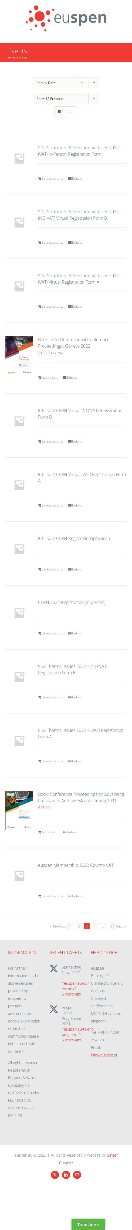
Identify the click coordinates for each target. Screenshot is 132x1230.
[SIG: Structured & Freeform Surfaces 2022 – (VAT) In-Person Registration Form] (19, 158)
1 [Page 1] (71, 926)
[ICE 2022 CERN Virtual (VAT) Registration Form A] (19, 485)
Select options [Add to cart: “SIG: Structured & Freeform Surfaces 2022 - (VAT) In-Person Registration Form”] (52, 178)
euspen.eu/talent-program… (78, 1032)
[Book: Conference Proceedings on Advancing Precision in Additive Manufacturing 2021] (19, 810)
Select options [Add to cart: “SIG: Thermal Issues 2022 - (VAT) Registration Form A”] (52, 761)
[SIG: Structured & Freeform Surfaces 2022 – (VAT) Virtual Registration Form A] (19, 286)
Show (50, 98)
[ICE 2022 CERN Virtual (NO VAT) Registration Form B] (19, 421)
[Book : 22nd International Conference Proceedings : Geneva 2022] (19, 356)
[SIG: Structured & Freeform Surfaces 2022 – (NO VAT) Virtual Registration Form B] (19, 222)
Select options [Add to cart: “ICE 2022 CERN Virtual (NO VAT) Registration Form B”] (52, 441)
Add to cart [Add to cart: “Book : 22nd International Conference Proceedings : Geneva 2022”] (50, 377)
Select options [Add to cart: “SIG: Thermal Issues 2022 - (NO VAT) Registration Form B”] (52, 697)
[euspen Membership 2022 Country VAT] (19, 876)
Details (77, 178)
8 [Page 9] (111, 926)
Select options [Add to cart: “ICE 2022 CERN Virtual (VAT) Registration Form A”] (52, 505)
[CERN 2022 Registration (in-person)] (19, 613)
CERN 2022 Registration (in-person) (71, 602)
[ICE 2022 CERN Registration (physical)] (19, 549)
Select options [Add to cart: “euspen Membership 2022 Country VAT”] (52, 896)
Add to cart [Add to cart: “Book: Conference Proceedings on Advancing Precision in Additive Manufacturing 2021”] (50, 832)
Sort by (46, 82)
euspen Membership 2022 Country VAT (75, 865)
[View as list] (70, 112)
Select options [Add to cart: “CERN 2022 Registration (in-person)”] (52, 633)
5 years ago (71, 994)
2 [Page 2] (79, 926)
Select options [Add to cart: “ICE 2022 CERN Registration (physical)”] (52, 569)
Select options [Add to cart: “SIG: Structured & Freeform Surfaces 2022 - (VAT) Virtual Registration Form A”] (52, 306)
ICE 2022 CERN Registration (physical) (74, 538)
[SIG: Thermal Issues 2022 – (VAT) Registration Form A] (19, 741)
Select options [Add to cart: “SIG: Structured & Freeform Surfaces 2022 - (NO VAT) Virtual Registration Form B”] (52, 242)
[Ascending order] (94, 82)
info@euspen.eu (104, 1055)
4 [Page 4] (95, 926)
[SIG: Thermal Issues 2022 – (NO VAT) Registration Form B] (19, 677)
